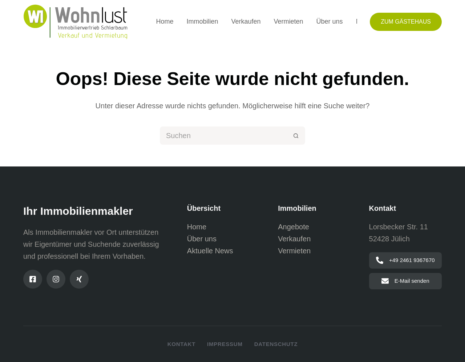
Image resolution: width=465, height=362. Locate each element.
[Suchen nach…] (223, 135)
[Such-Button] (296, 135)
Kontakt (181, 344)
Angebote (293, 227)
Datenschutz (276, 344)
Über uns (329, 21)
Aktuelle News (210, 251)
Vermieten (288, 21)
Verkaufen (245, 21)
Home (164, 21)
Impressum (225, 344)
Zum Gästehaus (406, 22)
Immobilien (202, 21)
